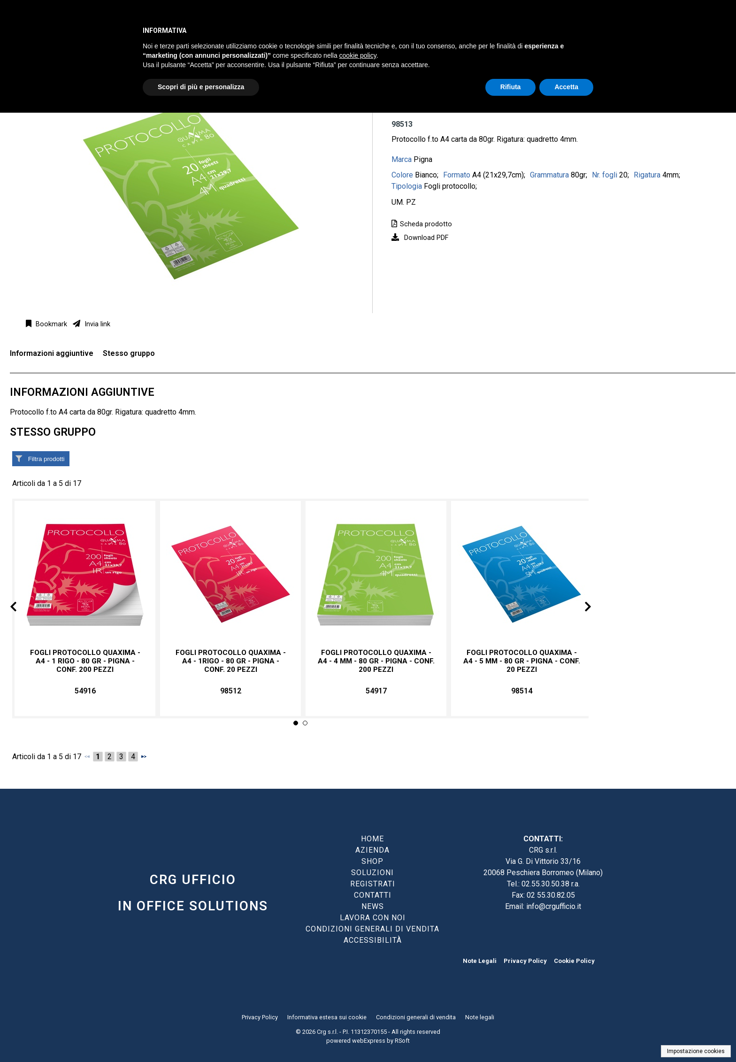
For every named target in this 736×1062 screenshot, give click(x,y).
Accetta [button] (566, 87)
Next (580, 608)
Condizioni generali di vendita (416, 1017)
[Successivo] (143, 756)
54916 (85, 690)
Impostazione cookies (696, 1051)
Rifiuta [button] (510, 87)
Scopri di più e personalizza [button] (201, 87)
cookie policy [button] (357, 55)
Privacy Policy (525, 960)
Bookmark (50, 324)
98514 (521, 690)
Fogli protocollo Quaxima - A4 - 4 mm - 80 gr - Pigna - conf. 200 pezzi (376, 661)
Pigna (423, 159)
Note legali (479, 1017)
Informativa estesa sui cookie (327, 1017)
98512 (230, 690)
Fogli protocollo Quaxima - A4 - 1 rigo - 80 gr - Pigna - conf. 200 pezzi (85, 661)
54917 (376, 690)
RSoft (402, 1040)
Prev (21, 608)
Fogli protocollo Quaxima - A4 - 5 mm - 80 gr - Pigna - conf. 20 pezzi (521, 661)
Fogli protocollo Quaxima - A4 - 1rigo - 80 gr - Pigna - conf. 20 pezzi (231, 661)
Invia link (96, 324)
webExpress (368, 1040)
